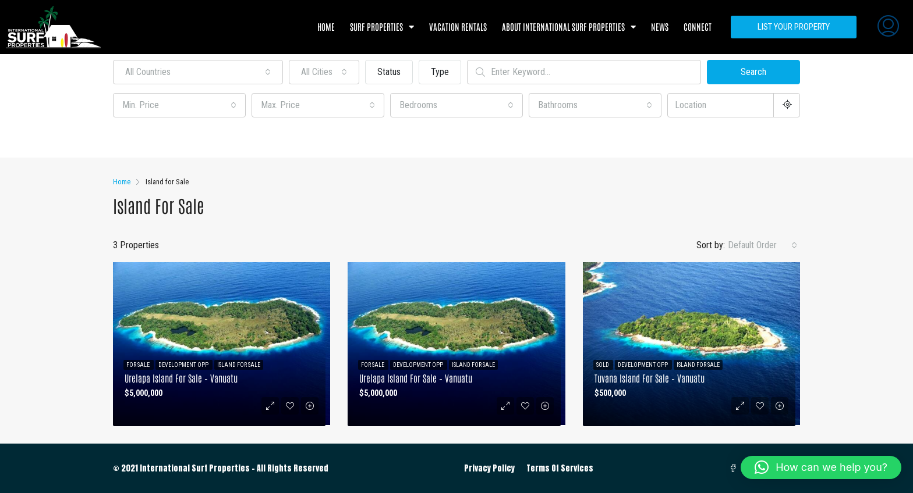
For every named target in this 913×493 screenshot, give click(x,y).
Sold (603, 365)
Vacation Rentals (458, 26)
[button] (821, 467)
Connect (698, 26)
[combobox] (198, 72)
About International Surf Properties (569, 27)
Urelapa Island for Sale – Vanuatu (181, 378)
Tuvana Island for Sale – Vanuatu (649, 378)
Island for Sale (238, 365)
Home (326, 26)
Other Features (147, 138)
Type (440, 71)
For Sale (138, 365)
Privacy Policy (489, 468)
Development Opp (184, 365)
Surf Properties (382, 27)
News (659, 26)
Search (753, 71)
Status (389, 71)
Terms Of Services (559, 468)
